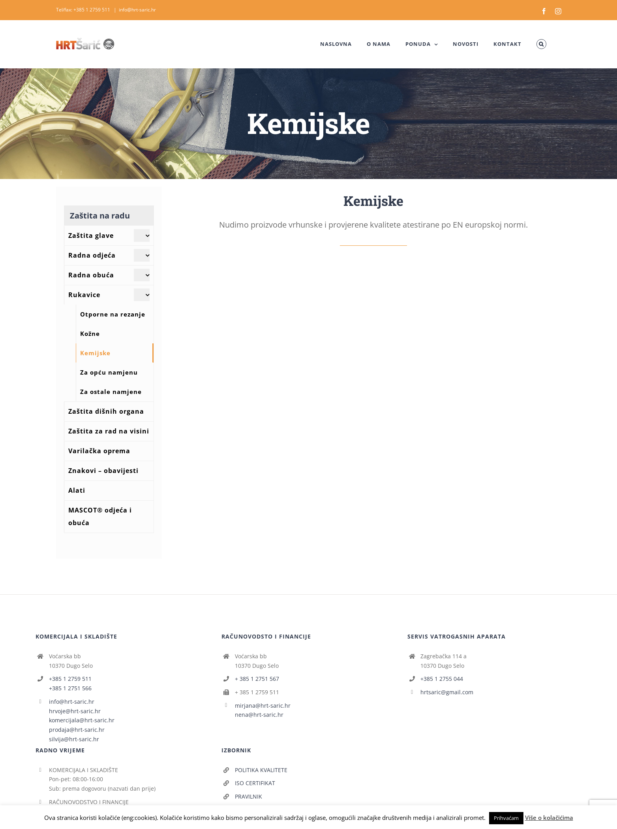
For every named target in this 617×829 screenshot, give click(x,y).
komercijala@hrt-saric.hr (81, 720)
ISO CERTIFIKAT (255, 783)
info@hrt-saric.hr (137, 9)
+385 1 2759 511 (70, 678)
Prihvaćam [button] (506, 817)
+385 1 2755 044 (441, 678)
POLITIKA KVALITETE (261, 770)
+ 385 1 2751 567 (257, 678)
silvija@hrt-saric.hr (74, 739)
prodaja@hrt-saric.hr (77, 729)
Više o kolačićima (549, 817)
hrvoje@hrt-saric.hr (75, 711)
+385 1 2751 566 (70, 688)
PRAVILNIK (248, 796)
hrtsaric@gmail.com (446, 692)
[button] (541, 44)
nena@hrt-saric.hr (259, 714)
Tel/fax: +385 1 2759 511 (83, 9)
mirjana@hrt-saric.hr (263, 705)
